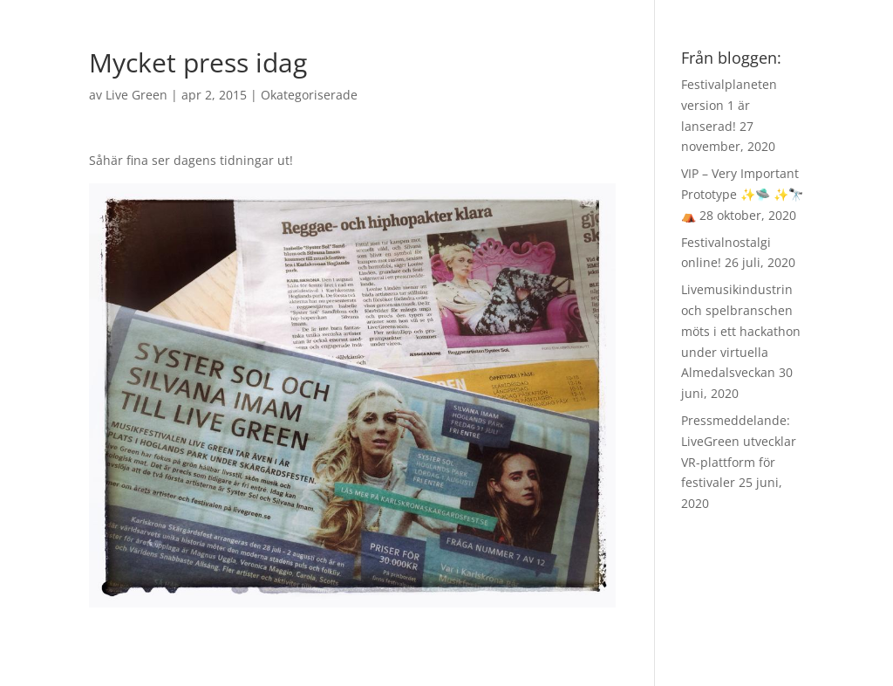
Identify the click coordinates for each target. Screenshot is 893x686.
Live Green (136, 94)
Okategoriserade (309, 94)
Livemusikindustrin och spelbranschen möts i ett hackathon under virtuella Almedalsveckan (741, 331)
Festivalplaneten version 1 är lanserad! (729, 105)
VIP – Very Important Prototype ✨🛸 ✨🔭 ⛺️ (742, 194)
